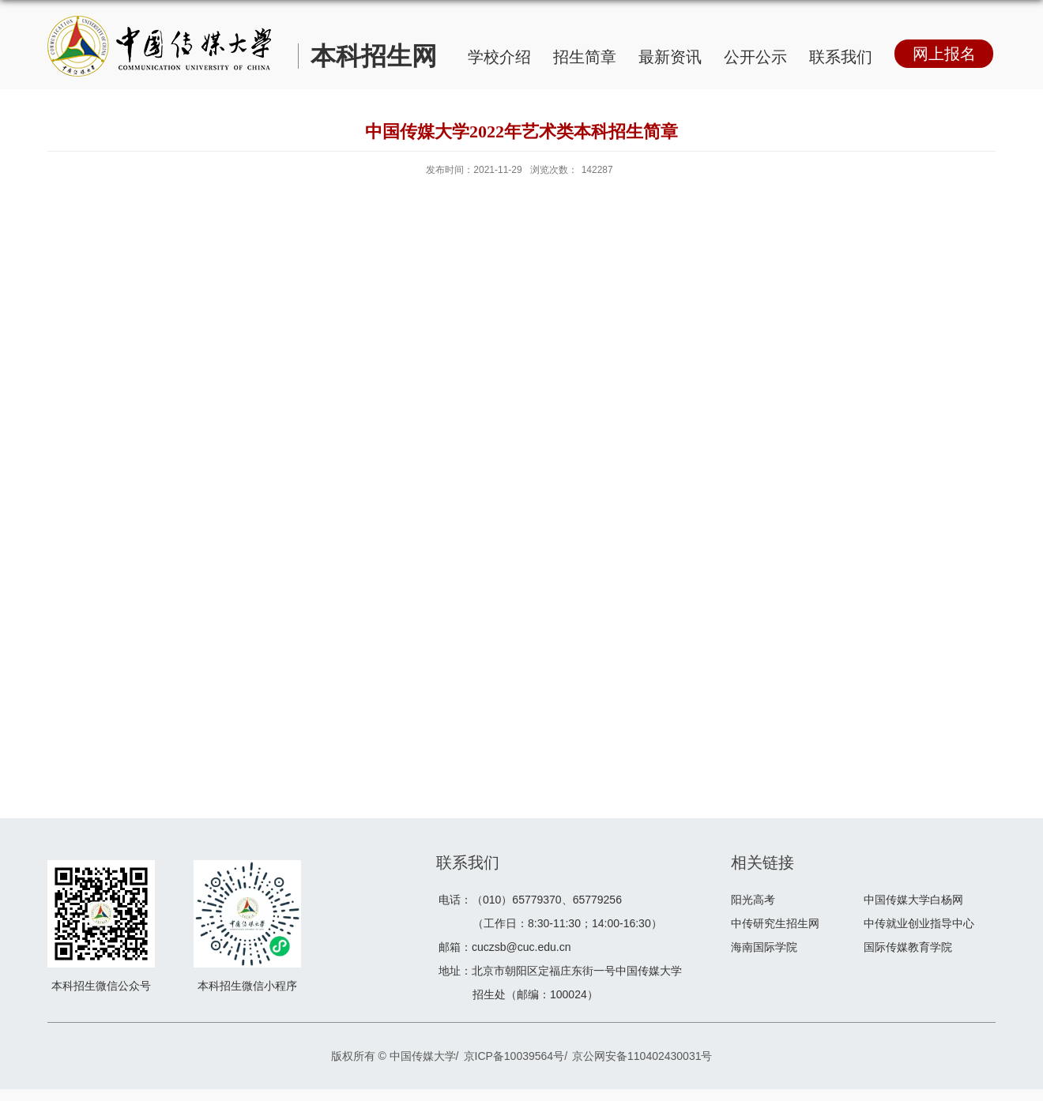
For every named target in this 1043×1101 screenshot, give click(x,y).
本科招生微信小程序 (247, 985)
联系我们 (840, 57)
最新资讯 (670, 57)
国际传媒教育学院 (908, 947)
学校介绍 (499, 57)
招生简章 (584, 57)
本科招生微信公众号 (101, 985)
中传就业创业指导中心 (919, 923)
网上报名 (944, 53)
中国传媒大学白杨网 (913, 899)
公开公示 (755, 57)
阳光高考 (753, 899)
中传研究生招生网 (775, 923)
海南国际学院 (764, 947)
